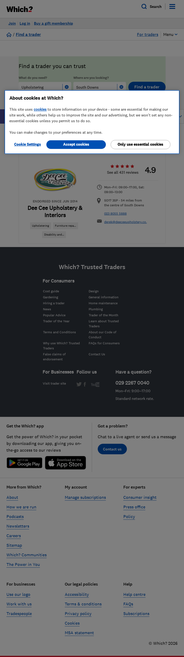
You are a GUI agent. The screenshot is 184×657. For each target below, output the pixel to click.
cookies (40, 109)
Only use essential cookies (140, 144)
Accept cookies (76, 144)
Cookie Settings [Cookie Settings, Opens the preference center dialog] (27, 144)
